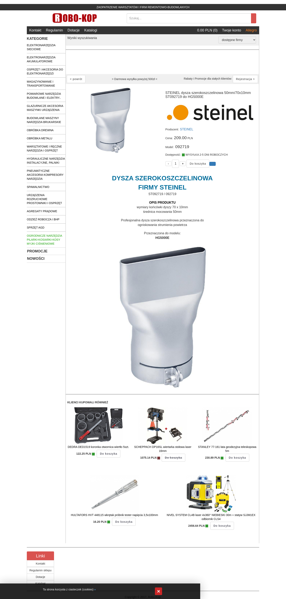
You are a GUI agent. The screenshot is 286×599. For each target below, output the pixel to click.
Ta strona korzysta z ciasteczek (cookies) (68, 589)
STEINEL (186, 129)
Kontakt (35, 30)
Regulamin (54, 30)
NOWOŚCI (35, 259)
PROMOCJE (37, 251)
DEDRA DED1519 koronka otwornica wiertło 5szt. (98, 447)
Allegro (251, 30)
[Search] (189, 18)
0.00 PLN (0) (207, 30)
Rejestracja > (245, 79)
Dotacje (74, 30)
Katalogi (90, 30)
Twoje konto (231, 30)
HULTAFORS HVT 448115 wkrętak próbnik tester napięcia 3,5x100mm (114, 515)
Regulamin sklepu (40, 570)
